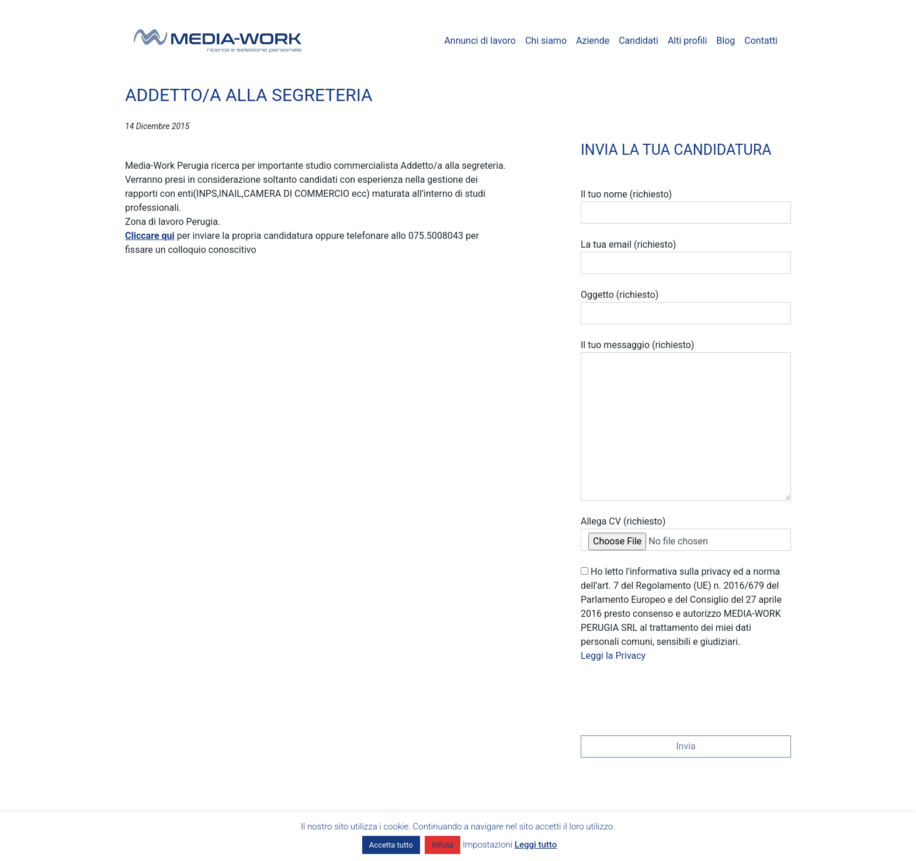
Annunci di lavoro (480, 40)
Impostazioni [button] (487, 844)
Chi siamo (546, 40)
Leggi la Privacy (613, 655)
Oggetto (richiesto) (686, 306)
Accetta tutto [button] (391, 845)
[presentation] (669, 695)
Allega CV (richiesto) (686, 533)
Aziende (592, 40)
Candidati (638, 40)
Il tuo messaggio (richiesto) (686, 420)
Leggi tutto (536, 844)
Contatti (761, 40)
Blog (725, 40)
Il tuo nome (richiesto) (686, 206)
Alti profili (687, 40)
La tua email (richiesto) (686, 256)
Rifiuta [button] (442, 845)
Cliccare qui (150, 235)
